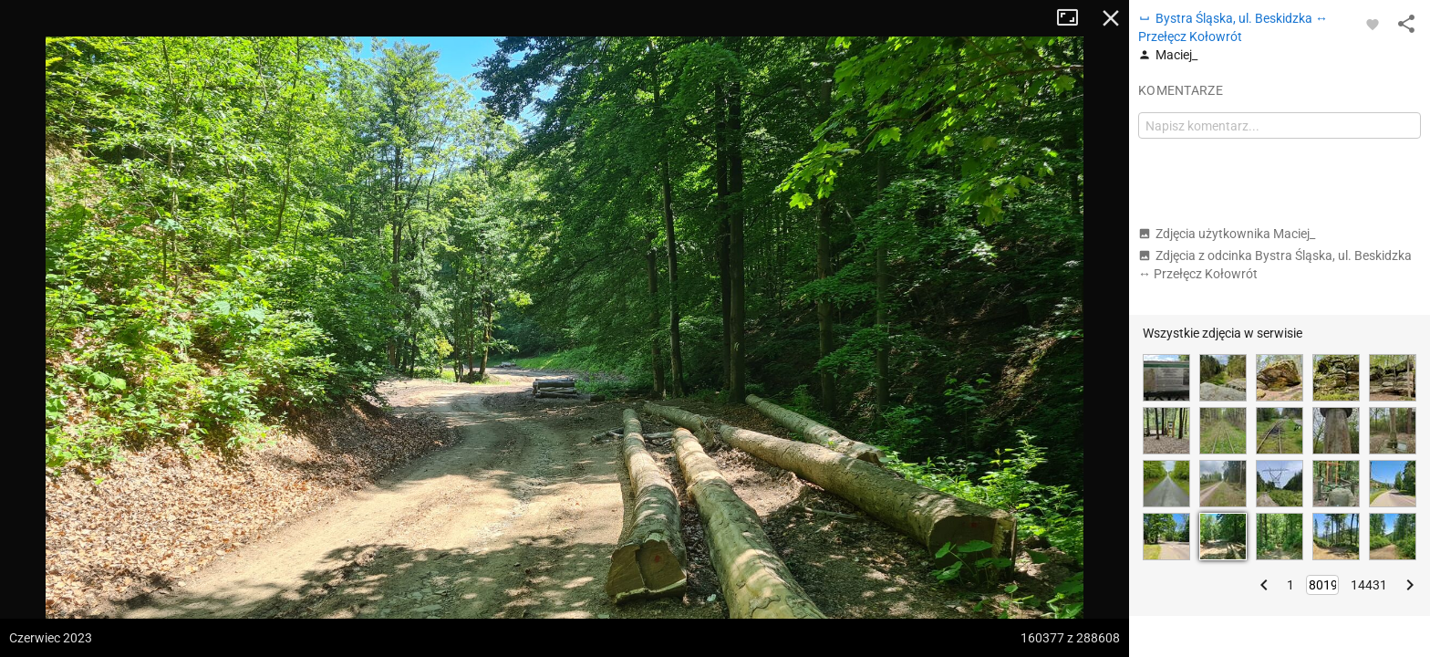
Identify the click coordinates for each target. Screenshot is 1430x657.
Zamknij (1111, 18)
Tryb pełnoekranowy (1074, 18)
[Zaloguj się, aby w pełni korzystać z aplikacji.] (1372, 23)
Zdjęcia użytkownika (1226, 233)
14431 (1369, 585)
